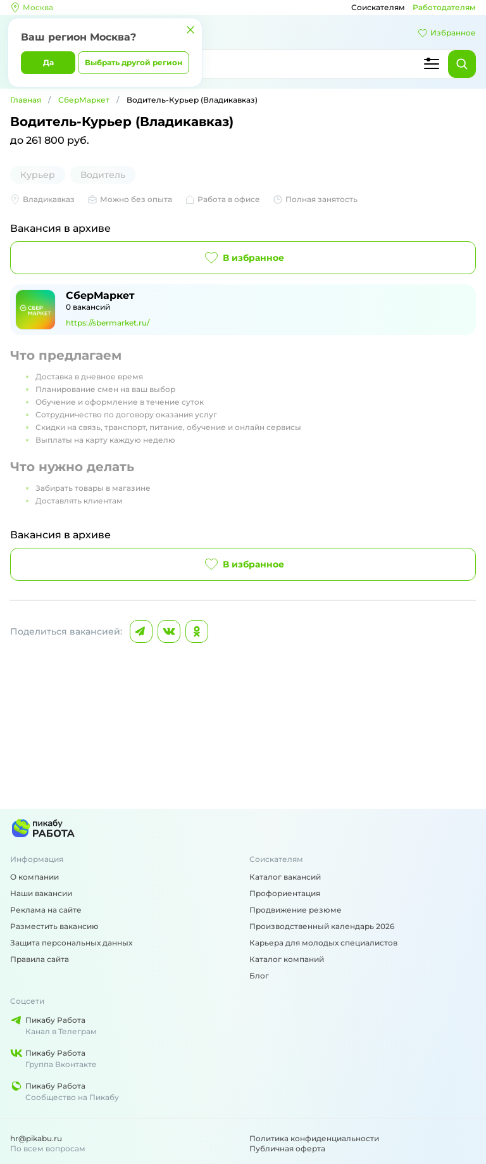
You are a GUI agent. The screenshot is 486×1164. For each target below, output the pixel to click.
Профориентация (284, 893)
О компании (34, 877)
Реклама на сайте (46, 909)
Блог (259, 975)
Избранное (447, 33)
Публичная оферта (287, 1148)
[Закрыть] (190, 29)
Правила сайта (39, 959)
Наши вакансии (41, 893)
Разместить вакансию (54, 926)
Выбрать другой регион (133, 62)
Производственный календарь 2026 (321, 926)
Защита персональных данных (71, 942)
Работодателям (444, 7)
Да (48, 62)
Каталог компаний (286, 959)
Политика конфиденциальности (314, 1138)
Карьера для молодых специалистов (323, 942)
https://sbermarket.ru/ (107, 322)
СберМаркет (83, 99)
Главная (25, 99)
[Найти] (462, 64)
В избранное (243, 258)
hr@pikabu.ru (36, 1138)
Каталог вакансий (285, 877)
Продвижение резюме (295, 909)
